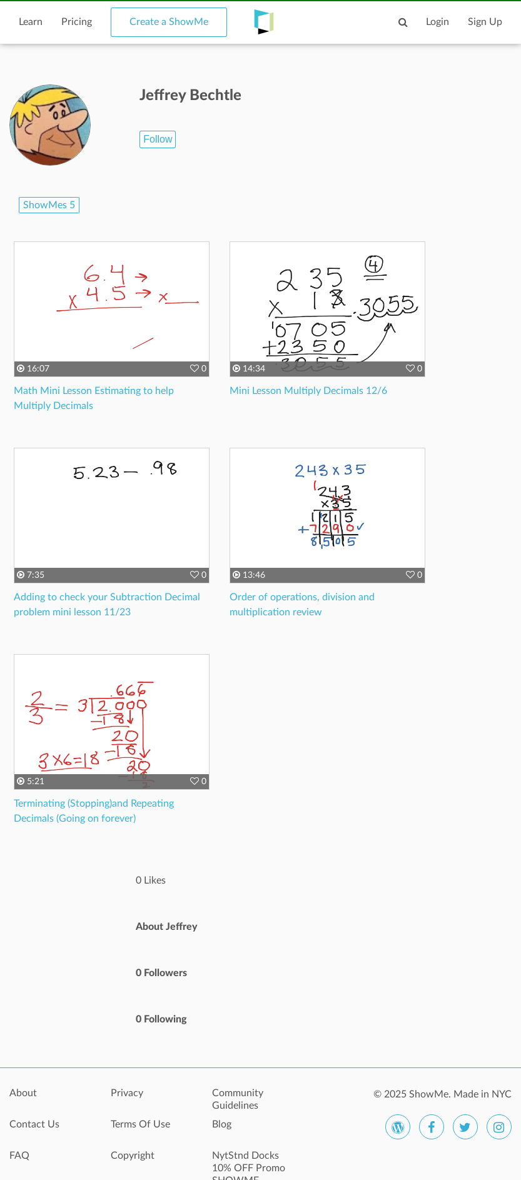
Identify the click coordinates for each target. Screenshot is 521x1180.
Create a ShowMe (168, 22)
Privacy (127, 1093)
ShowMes (49, 205)
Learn (31, 22)
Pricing (76, 22)
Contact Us (34, 1124)
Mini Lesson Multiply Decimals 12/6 (308, 391)
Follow (157, 139)
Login (437, 22)
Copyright (132, 1156)
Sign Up (485, 22)
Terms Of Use (140, 1124)
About (23, 1093)
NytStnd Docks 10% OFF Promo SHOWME (248, 1162)
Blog (221, 1124)
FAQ (19, 1156)
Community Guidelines (237, 1099)
